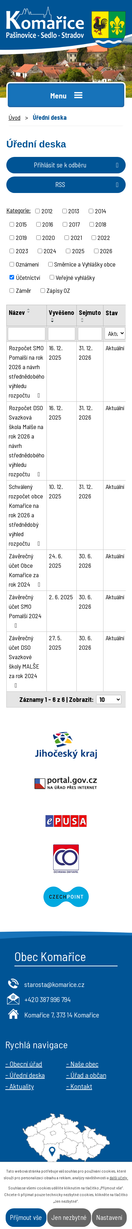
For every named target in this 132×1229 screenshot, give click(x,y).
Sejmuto (90, 312)
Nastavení (109, 1217)
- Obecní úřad (23, 1063)
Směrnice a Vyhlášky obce (84, 264)
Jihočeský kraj (66, 745)
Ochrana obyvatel (66, 859)
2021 (76, 237)
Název (17, 312)
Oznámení (27, 264)
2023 (22, 251)
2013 (73, 211)
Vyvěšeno (61, 312)
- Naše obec (82, 1063)
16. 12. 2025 (56, 352)
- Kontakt (79, 1086)
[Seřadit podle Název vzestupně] (29, 309)
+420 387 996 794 (47, 999)
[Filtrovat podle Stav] (115, 333)
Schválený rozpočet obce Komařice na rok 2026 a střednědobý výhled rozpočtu (26, 515)
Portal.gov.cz (66, 783)
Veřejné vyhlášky (75, 277)
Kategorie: (18, 210)
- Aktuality (19, 1086)
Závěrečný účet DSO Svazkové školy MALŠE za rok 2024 (24, 661)
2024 (50, 251)
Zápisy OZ (58, 290)
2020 (48, 237)
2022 (104, 237)
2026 (106, 251)
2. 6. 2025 (61, 597)
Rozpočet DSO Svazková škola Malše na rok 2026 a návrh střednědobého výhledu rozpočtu (26, 441)
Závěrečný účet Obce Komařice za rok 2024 (26, 570)
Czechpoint (66, 897)
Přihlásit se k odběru (77, 165)
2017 (74, 224)
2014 (100, 211)
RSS (88, 184)
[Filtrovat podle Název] (26, 333)
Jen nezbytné (69, 1217)
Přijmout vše (26, 1217)
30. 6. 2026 (85, 560)
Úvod (14, 117)
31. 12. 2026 (86, 352)
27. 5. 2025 (55, 642)
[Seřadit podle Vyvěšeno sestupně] (53, 321)
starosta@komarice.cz (54, 984)
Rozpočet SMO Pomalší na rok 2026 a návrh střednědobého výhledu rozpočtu (26, 371)
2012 (47, 211)
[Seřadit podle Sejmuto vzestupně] (83, 318)
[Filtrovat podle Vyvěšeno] (61, 333)
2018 (100, 224)
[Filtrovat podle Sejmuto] (90, 333)
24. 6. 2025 (55, 560)
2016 (47, 224)
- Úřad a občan (86, 1075)
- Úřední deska (25, 1075)
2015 (21, 224)
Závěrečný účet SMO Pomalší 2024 (25, 611)
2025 (78, 251)
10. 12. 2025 (56, 491)
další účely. (118, 1177)
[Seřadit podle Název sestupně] (29, 312)
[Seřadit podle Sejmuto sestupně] (83, 321)
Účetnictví (28, 277)
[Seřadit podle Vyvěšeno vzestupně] (53, 318)
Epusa (66, 821)
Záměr (23, 290)
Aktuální (115, 348)
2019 (21, 237)
